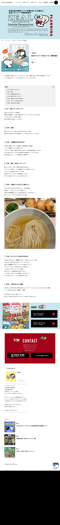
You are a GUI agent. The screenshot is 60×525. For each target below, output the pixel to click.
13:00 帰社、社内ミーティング (14, 96)
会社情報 (51, 2)
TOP (2, 40)
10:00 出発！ (10, 92)
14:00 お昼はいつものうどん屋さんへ (16, 98)
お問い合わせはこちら (11, 410)
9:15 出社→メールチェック (13, 89)
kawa (35, 62)
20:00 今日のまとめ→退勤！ (14, 103)
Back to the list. (12, 465)
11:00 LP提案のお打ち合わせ (14, 94)
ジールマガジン (17, 2)
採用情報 (45, 2)
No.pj (40, 2)
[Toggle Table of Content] (52, 87)
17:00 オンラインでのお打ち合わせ (15, 101)
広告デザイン (26, 2)
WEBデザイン (34, 2)
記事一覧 (22, 381)
